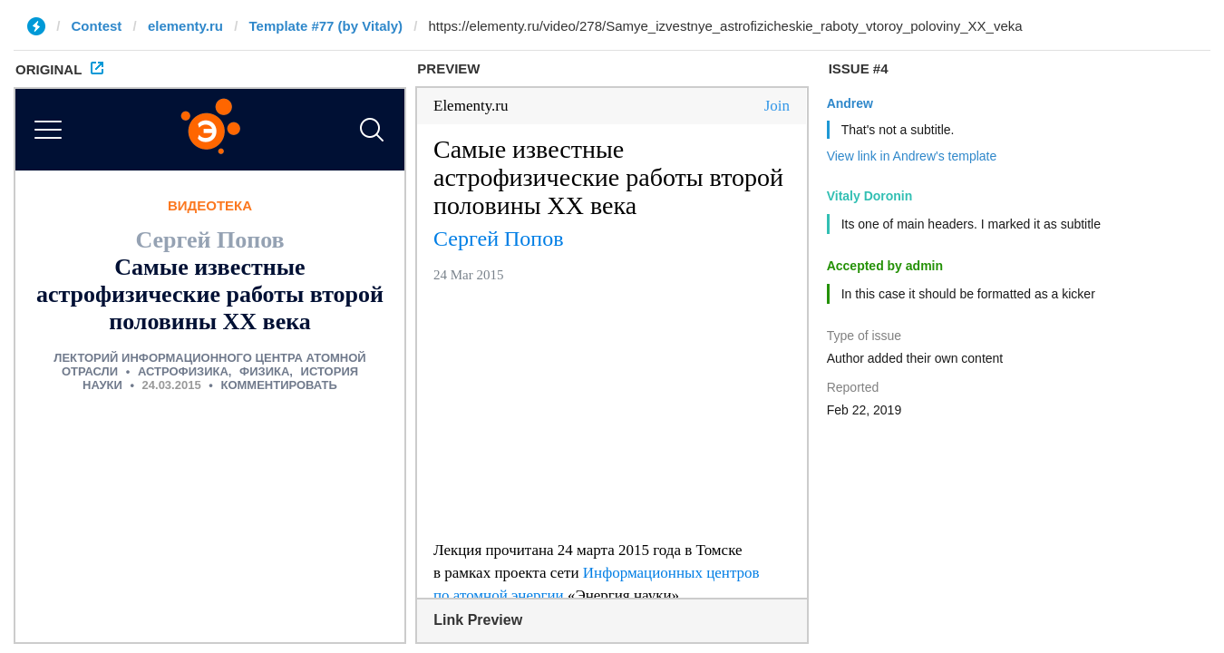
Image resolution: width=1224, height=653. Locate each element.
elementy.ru (185, 26)
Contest (97, 26)
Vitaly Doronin (870, 196)
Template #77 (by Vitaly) (325, 26)
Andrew (850, 103)
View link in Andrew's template (912, 156)
